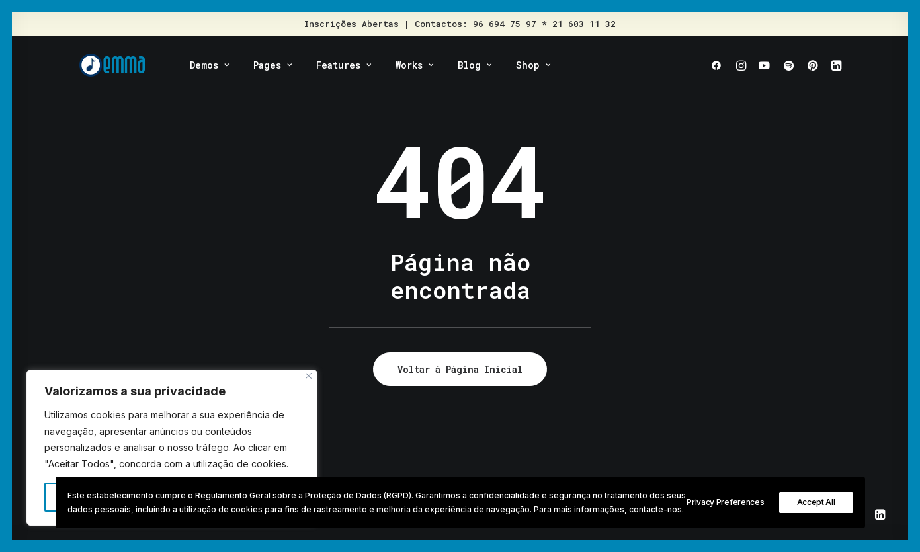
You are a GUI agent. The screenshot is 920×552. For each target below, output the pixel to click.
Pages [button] (272, 65)
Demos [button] (209, 65)
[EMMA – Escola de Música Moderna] (112, 65)
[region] (171, 448)
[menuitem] (209, 65)
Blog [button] (474, 65)
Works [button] (414, 65)
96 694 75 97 (504, 24)
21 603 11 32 (584, 24)
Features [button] (343, 65)
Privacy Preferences (725, 502)
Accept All (816, 502)
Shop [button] (533, 65)
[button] (719, 65)
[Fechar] (309, 376)
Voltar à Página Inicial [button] (460, 369)
